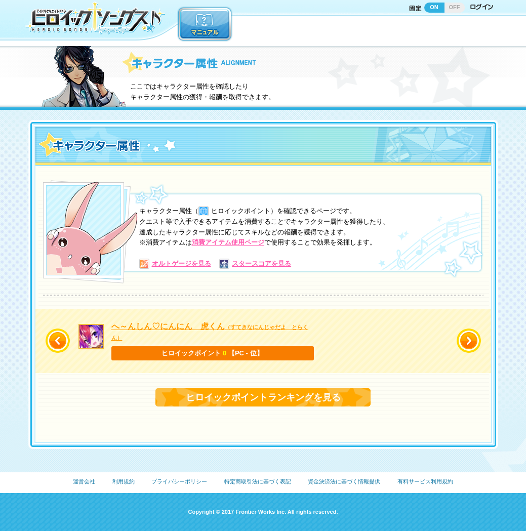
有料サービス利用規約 (425, 481)
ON (434, 7)
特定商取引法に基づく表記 (257, 481)
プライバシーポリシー (179, 481)
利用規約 (123, 481)
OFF (454, 7)
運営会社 (84, 481)
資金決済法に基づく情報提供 (344, 481)
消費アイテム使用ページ (228, 242)
